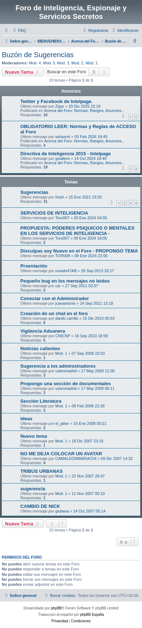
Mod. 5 (49, 63)
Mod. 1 (92, 63)
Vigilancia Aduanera (42, 331)
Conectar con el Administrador (54, 298)
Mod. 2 (77, 63)
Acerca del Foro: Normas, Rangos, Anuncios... (84, 110)
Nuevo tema (33, 436)
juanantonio (65, 303)
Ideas (26, 418)
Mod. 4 (35, 63)
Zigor (59, 106)
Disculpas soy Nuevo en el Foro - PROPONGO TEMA (79, 251)
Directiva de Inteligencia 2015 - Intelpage (65, 153)
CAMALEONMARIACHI (76, 458)
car (58, 286)
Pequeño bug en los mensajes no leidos (65, 281)
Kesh (59, 197)
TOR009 (62, 256)
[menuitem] (19, 30)
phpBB (56, 608)
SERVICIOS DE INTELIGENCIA (54, 213)
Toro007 (62, 218)
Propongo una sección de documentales (65, 383)
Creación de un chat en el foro (54, 313)
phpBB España (92, 615)
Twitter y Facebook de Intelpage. (56, 101)
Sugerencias (34, 192)
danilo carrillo (66, 318)
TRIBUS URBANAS (41, 471)
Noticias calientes (40, 348)
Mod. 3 (63, 63)
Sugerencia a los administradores (58, 366)
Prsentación (33, 266)
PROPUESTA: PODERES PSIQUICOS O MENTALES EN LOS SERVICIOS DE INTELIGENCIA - (77, 230)
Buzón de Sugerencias (37, 55)
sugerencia (32, 488)
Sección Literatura (40, 401)
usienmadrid (66, 371)
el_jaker (62, 423)
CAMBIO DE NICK (40, 506)
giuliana (62, 511)
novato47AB (66, 271)
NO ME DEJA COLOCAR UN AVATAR (61, 453)
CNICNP (62, 336)
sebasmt (62, 136)
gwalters (62, 158)
